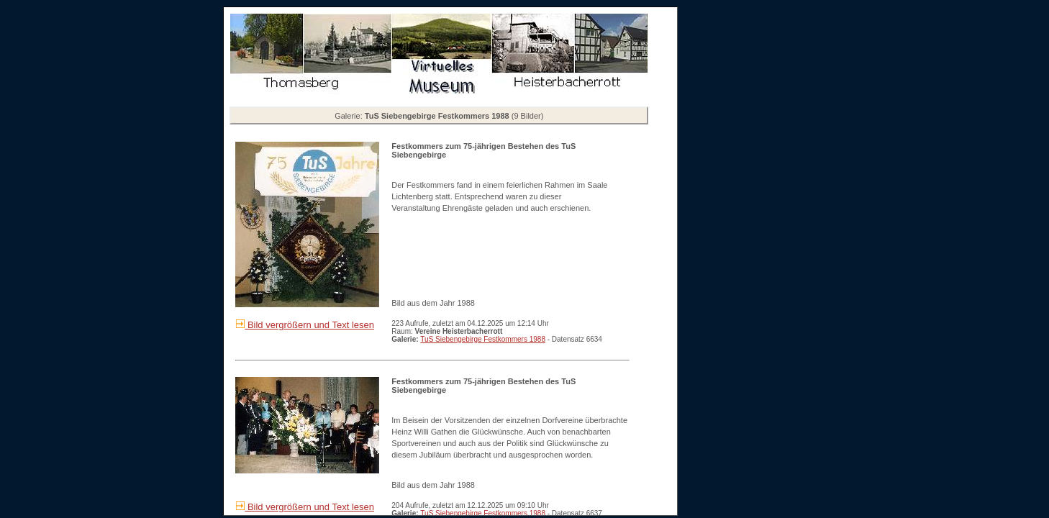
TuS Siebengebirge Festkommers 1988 (482, 339)
